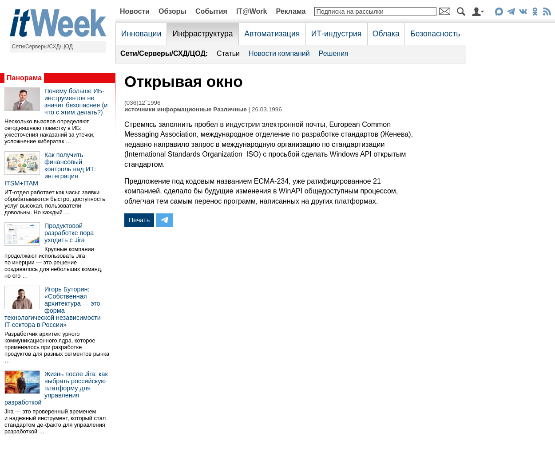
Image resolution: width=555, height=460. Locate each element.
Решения (334, 53)
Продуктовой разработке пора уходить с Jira (69, 233)
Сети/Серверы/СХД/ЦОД (42, 46)
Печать (139, 220)
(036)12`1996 (142, 102)
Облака (386, 33)
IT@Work (251, 11)
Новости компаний (279, 53)
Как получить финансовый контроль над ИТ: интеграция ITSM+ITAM (50, 169)
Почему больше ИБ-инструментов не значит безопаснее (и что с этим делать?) (75, 101)
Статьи (228, 53)
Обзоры (172, 11)
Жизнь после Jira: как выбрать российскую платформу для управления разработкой (56, 388)
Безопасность (435, 33)
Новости (135, 11)
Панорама (24, 78)
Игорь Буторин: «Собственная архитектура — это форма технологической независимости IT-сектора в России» (52, 307)
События (211, 11)
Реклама (290, 11)
